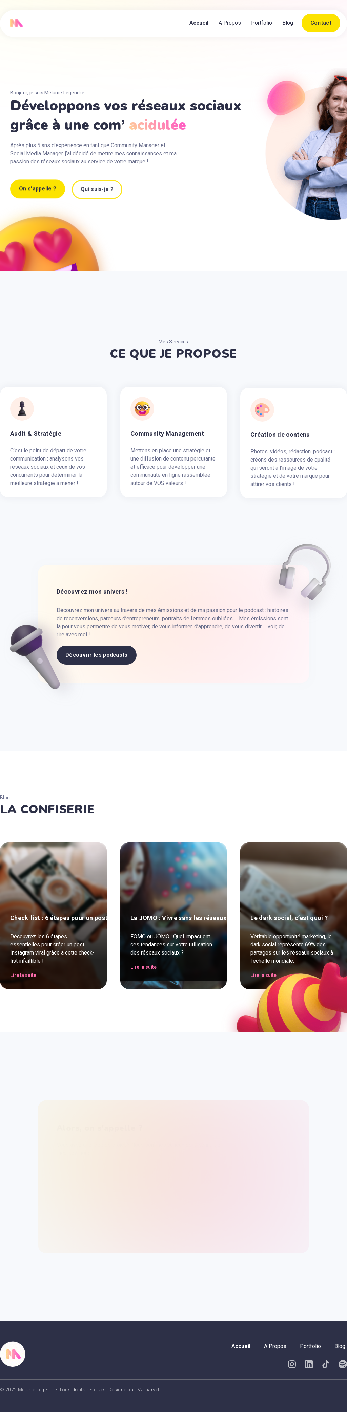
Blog (287, 23)
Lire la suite (23, 975)
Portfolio (261, 23)
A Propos (230, 23)
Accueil (198, 23)
